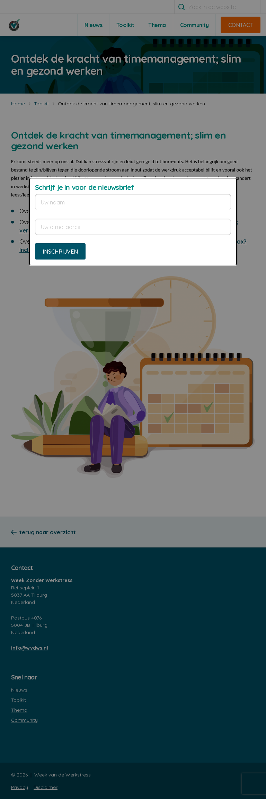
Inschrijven (60, 251)
